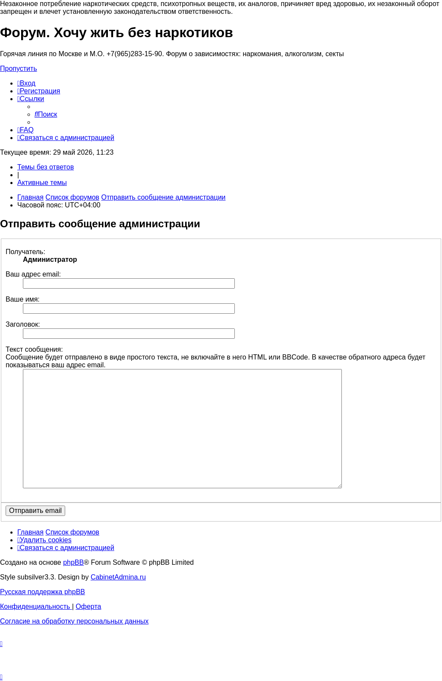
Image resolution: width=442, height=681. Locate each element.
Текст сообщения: (34, 349)
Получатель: (25, 251)
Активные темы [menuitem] (42, 182)
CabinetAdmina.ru (118, 577)
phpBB (73, 562)
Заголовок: (23, 324)
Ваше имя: (23, 299)
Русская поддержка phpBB (42, 591)
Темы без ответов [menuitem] (45, 167)
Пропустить (18, 68)
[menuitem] (26, 83)
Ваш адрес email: (33, 274)
